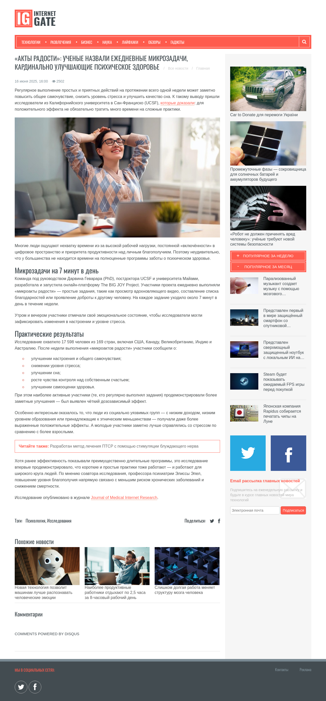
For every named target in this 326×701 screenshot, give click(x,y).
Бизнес (84, 42)
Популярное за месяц (268, 267)
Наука (104, 42)
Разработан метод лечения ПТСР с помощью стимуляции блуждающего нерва (124, 446)
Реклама (305, 656)
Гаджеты (175, 42)
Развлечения (58, 42)
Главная (203, 68)
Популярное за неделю (268, 256)
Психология (35, 520)
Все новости (178, 68)
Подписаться (293, 510)
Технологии (31, 42)
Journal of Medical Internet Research (124, 497)
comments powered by (47, 621)
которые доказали (177, 103)
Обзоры (151, 42)
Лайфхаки (127, 42)
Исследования (59, 520)
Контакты (281, 656)
